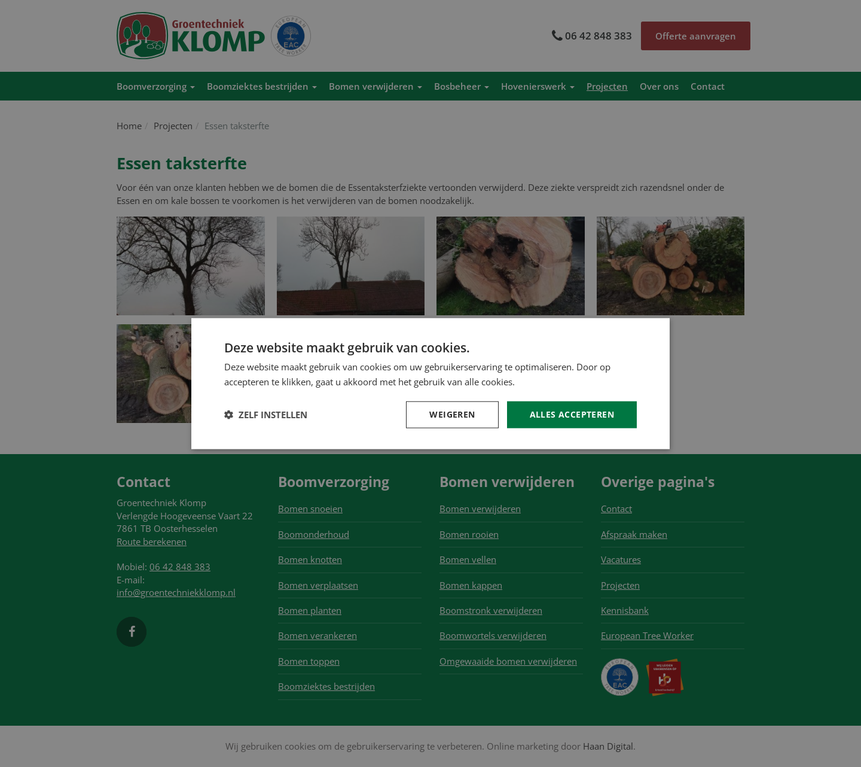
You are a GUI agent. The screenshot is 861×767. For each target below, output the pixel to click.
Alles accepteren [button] (572, 414)
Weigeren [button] (452, 414)
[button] (265, 414)
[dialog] (430, 383)
